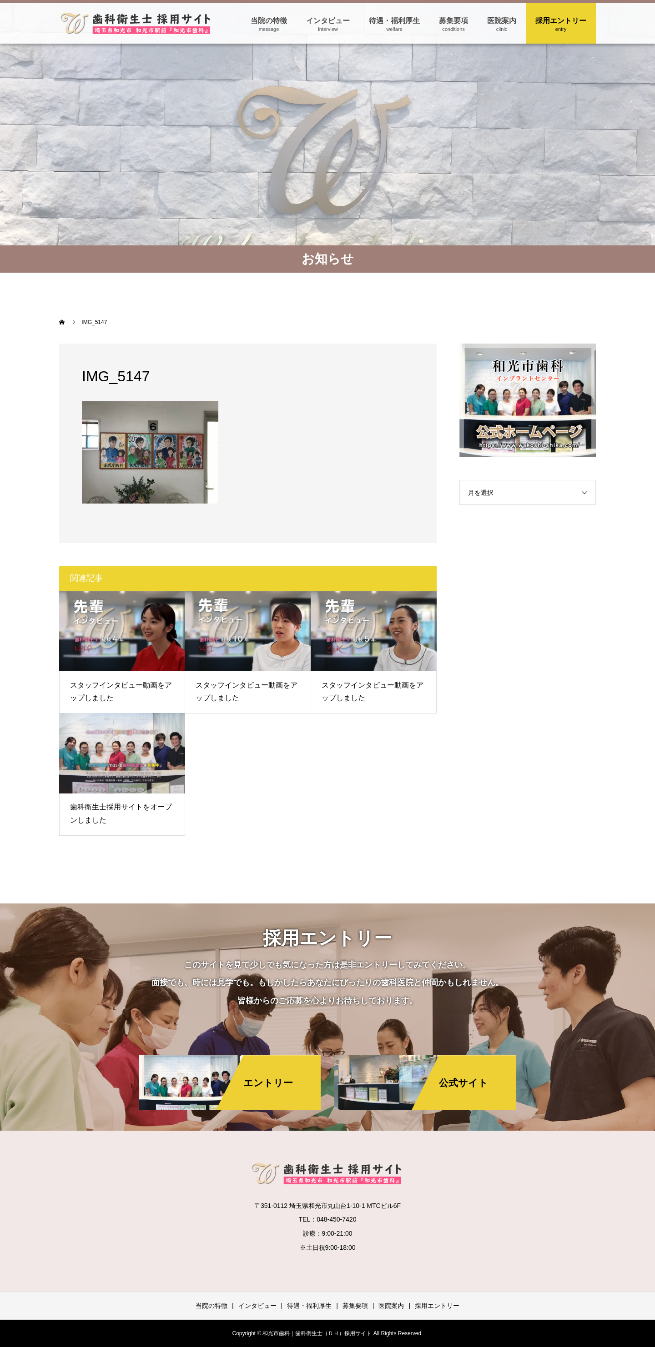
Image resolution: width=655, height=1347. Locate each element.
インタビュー (328, 21)
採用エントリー (560, 21)
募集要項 (453, 21)
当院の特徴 (269, 21)
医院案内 (501, 21)
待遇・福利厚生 (394, 21)
